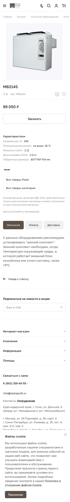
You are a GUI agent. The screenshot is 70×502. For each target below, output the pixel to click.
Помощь (9, 360)
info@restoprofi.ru (14, 393)
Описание (13, 225)
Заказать (34, 119)
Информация (12, 350)
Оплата (33, 225)
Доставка (53, 225)
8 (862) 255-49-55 (14, 383)
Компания (10, 341)
